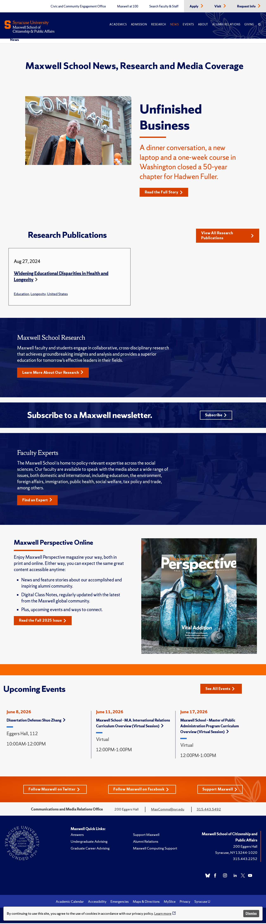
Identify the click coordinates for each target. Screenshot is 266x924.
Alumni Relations (226, 24)
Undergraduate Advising (89, 842)
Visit (218, 6)
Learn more (162, 913)
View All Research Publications (227, 236)
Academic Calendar (70, 902)
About (203, 24)
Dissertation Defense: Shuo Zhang (36, 721)
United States (57, 294)
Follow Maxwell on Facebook (141, 790)
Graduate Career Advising (90, 849)
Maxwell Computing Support (155, 849)
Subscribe (216, 415)
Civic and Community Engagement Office (78, 6)
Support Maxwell (220, 790)
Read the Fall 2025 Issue (42, 621)
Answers (77, 835)
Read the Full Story (164, 192)
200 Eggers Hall (245, 847)
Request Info (246, 6)
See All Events (220, 689)
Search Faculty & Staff (163, 6)
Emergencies (119, 902)
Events (188, 24)
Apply (194, 6)
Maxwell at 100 (127, 6)
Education (21, 294)
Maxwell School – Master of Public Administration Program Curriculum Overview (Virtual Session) (209, 727)
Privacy (185, 902)
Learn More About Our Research (53, 372)
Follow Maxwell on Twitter (54, 790)
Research (158, 24)
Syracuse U (202, 902)
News (174, 24)
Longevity (38, 294)
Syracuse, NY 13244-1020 (236, 853)
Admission (139, 24)
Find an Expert (37, 501)
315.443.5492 (209, 810)
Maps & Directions (146, 902)
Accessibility (97, 902)
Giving (249, 24)
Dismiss (251, 913)
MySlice (170, 902)
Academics (118, 24)
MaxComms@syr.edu (167, 810)
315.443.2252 (245, 860)
